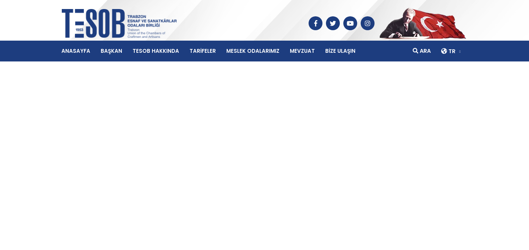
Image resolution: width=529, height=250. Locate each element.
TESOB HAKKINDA (156, 51)
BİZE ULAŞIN (340, 51)
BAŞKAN (111, 51)
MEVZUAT (302, 51)
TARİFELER (203, 51)
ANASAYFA (75, 51)
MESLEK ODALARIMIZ (252, 51)
